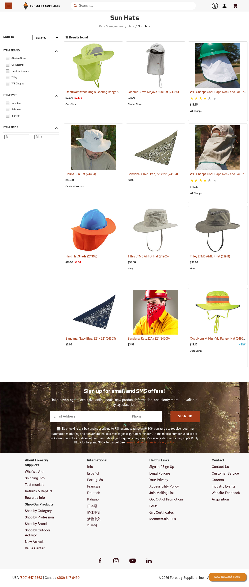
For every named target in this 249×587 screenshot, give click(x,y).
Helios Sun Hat (81, 174)
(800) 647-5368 (31, 578)
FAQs (153, 506)
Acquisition (220, 499)
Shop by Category (38, 511)
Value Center (35, 548)
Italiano (93, 499)
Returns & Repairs (38, 491)
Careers (218, 480)
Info (90, 467)
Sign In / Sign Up (161, 467)
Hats (131, 26)
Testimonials (34, 485)
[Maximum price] (46, 137)
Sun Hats (144, 26)
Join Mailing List (161, 493)
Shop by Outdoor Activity (37, 532)
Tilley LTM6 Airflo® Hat (148, 256)
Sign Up (185, 416)
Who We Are (34, 472)
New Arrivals (34, 542)
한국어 (92, 525)
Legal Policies (159, 473)
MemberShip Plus (162, 519)
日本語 (92, 506)
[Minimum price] (16, 137)
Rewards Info (35, 498)
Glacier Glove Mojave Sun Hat (153, 92)
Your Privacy (158, 480)
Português (95, 480)
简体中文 (94, 513)
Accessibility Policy (164, 486)
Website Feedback (226, 493)
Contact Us (220, 467)
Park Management (111, 26)
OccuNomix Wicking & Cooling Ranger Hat (100, 92)
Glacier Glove (135, 104)
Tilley (130, 268)
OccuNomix (71, 104)
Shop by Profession (39, 517)
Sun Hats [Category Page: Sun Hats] (124, 18)
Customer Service (225, 473)
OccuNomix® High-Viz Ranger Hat (218, 338)
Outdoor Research (75, 186)
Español (93, 473)
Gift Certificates (161, 513)
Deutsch (93, 493)
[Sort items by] (45, 37)
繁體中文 (94, 519)
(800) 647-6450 (68, 578)
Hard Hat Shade (81, 256)
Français (93, 486)
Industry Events (223, 486)
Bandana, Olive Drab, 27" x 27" (153, 174)
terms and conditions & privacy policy (149, 442)
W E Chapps (195, 111)
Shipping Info (35, 478)
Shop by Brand (36, 524)
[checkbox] (7, 58)
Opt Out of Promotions (166, 499)
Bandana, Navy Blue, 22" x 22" (91, 338)
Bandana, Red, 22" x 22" (149, 338)
